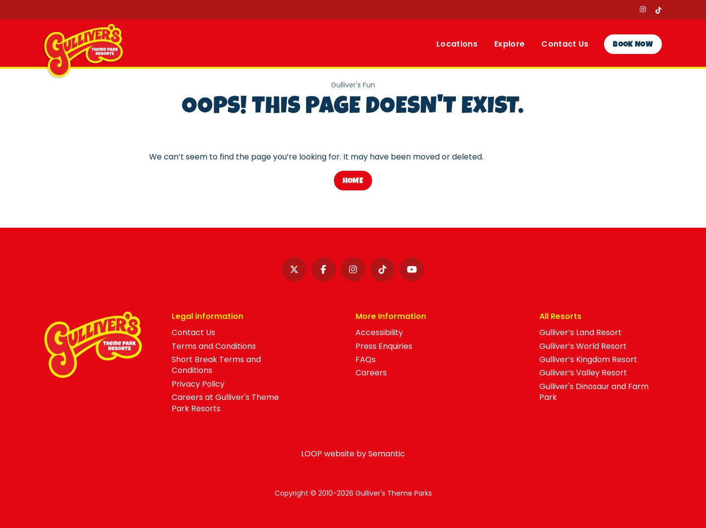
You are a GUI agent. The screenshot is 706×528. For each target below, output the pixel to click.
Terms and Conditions (214, 346)
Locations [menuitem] (457, 44)
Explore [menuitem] (509, 44)
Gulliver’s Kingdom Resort (588, 359)
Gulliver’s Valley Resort (583, 372)
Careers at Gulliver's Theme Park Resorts (225, 403)
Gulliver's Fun (353, 85)
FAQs (365, 359)
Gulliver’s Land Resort (580, 332)
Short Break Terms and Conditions (216, 365)
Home (353, 181)
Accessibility (379, 332)
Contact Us (193, 332)
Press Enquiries (383, 346)
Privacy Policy (198, 384)
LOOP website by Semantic (353, 453)
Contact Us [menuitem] (564, 44)
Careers (371, 372)
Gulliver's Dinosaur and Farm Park (594, 392)
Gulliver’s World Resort (583, 346)
